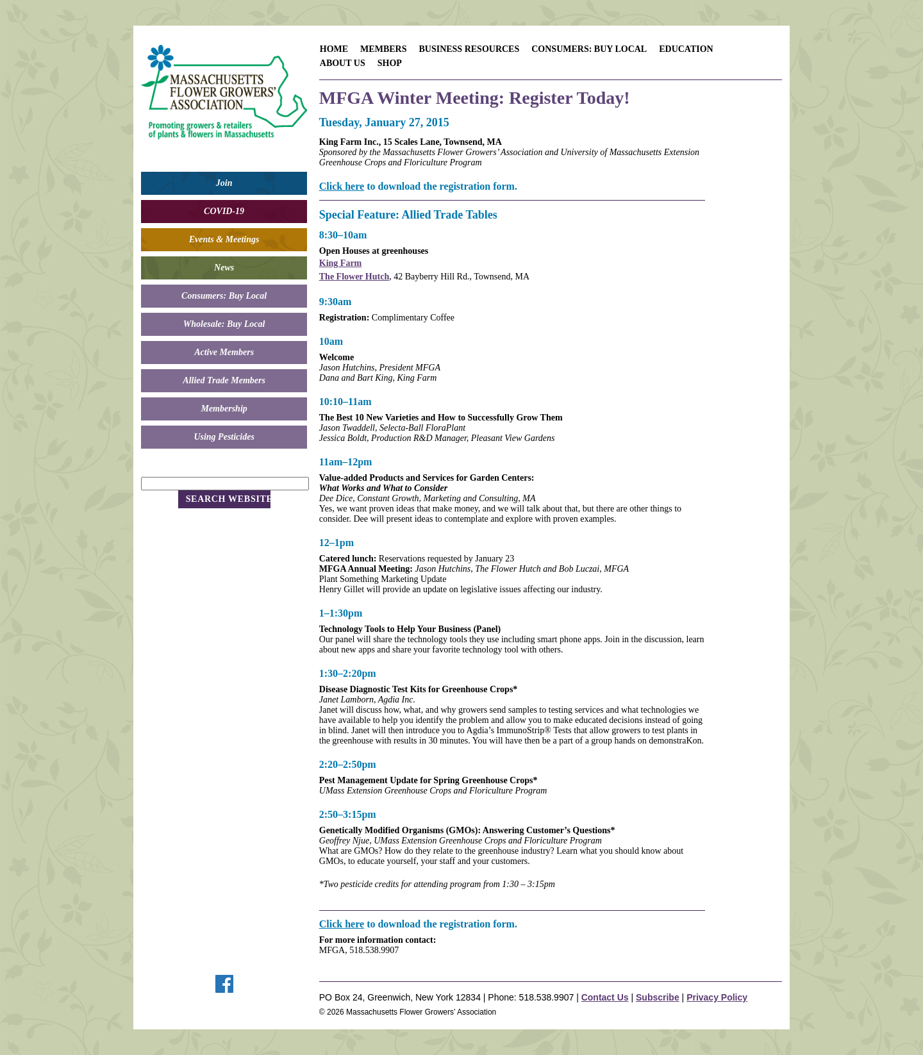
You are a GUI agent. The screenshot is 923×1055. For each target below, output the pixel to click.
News (224, 267)
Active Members (224, 352)
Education (686, 49)
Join (224, 183)
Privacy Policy (716, 997)
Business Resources (469, 49)
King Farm (340, 263)
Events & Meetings (224, 239)
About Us (342, 63)
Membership (224, 408)
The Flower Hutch (354, 276)
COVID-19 (224, 211)
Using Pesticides (224, 437)
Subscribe (657, 997)
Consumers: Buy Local (224, 296)
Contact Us (605, 997)
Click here (341, 186)
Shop (390, 63)
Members (383, 49)
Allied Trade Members (224, 380)
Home (334, 49)
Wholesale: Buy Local (224, 324)
